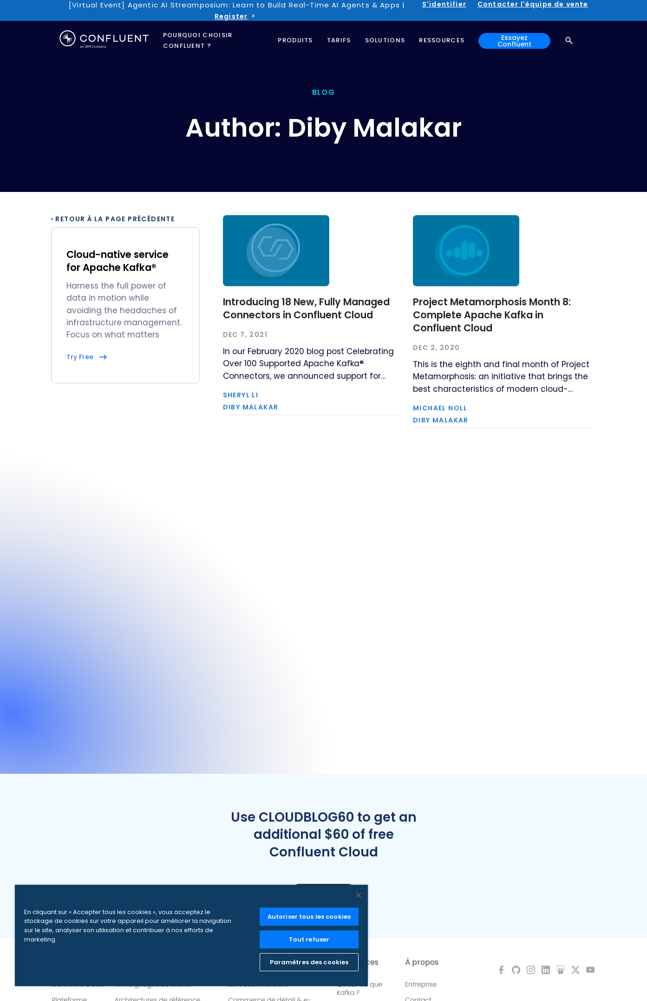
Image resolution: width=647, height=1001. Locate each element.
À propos (421, 962)
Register (231, 16)
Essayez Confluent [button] (514, 41)
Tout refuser (309, 939)
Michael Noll (440, 408)
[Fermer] (358, 895)
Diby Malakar (251, 407)
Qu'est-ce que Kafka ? (359, 988)
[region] (191, 935)
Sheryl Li (241, 395)
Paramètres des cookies (309, 962)
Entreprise (421, 984)
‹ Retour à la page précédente (113, 219)
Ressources (358, 962)
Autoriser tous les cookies (309, 916)
